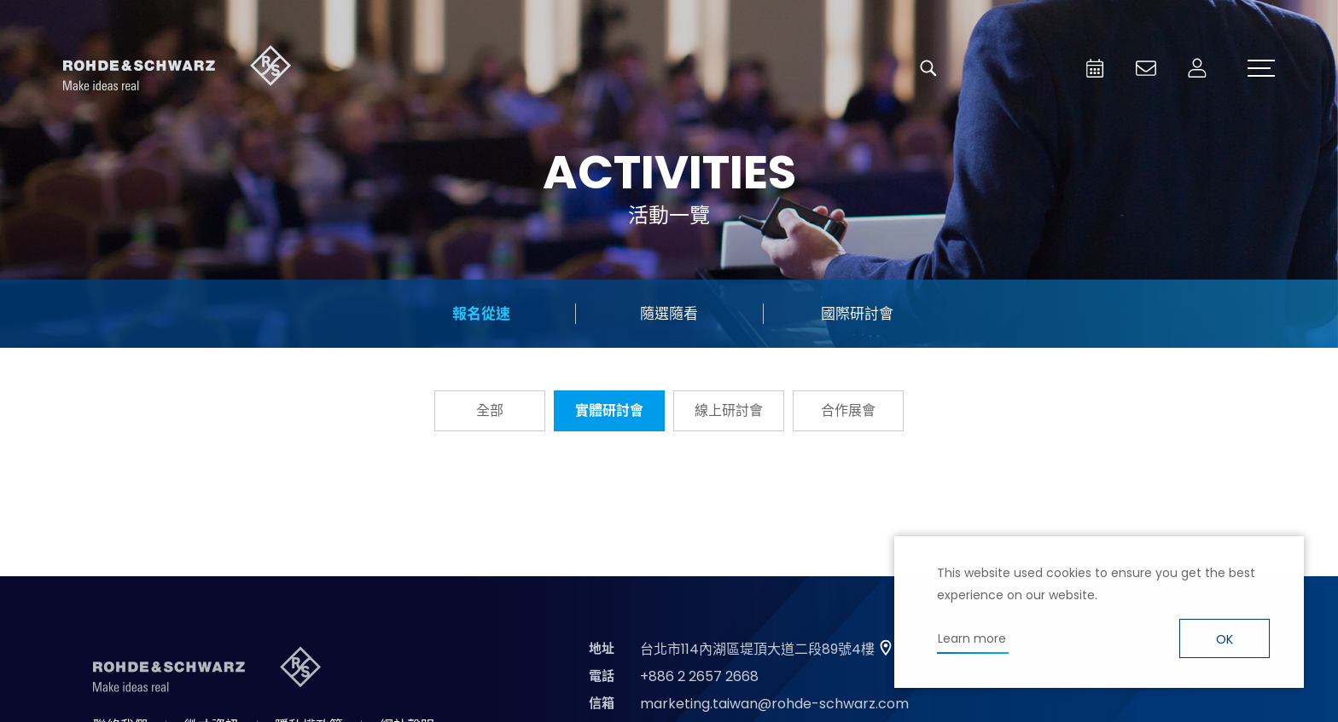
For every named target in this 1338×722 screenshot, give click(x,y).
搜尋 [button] (928, 68)
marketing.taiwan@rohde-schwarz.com (774, 703)
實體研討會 (609, 410)
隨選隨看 (669, 313)
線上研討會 (729, 410)
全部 (489, 410)
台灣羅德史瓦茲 (177, 68)
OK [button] (1224, 639)
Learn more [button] (972, 638)
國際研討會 (857, 313)
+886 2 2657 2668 (699, 676)
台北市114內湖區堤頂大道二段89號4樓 (757, 649)
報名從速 (481, 313)
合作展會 (848, 410)
